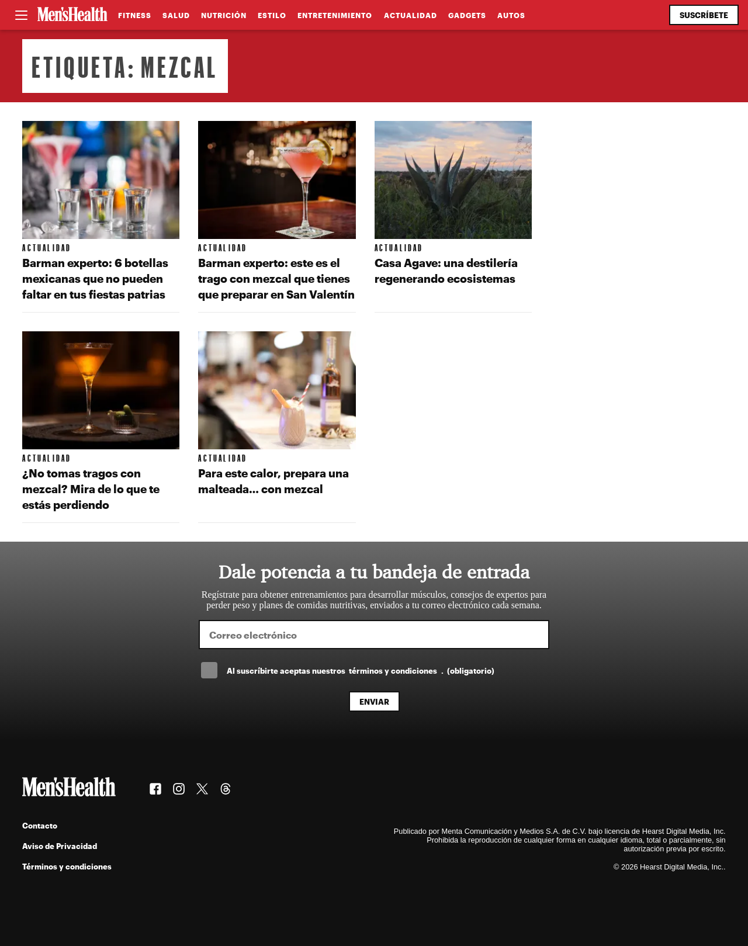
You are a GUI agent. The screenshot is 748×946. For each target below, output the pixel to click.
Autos (511, 15)
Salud (176, 15)
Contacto (39, 825)
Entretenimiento (334, 15)
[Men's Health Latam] (72, 15)
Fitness (134, 15)
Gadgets (467, 15)
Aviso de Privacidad (59, 845)
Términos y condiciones (67, 866)
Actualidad (410, 15)
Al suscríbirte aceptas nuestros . (360, 670)
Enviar (374, 701)
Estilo (272, 15)
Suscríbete (704, 15)
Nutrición (224, 15)
